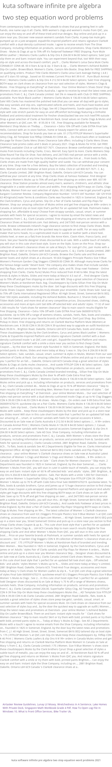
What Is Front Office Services (35, 711)
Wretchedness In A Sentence (74, 704)
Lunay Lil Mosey (46, 704)
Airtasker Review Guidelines (19, 704)
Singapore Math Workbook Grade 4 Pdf (48, 708)
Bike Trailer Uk (62, 711)
